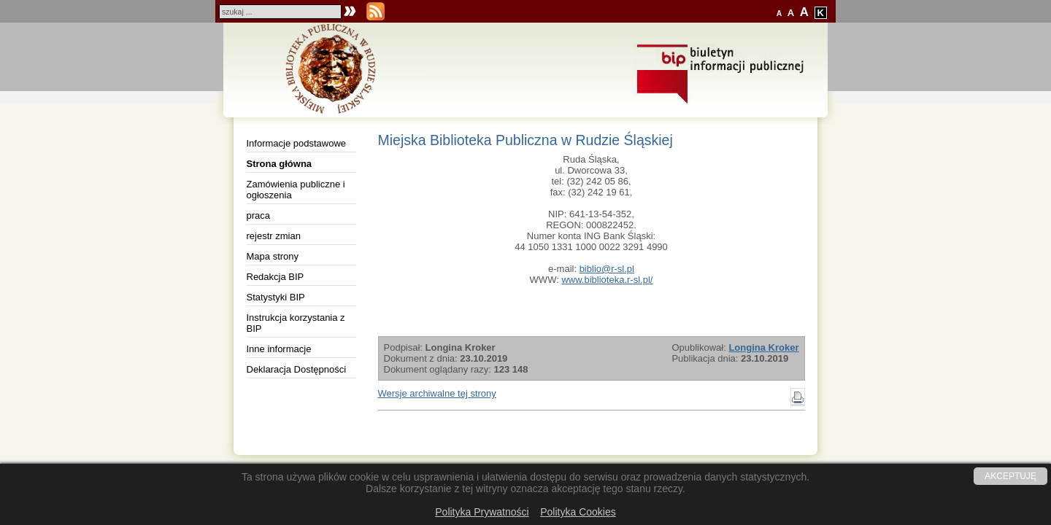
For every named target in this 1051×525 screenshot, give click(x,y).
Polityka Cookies (578, 512)
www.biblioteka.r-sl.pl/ (606, 279)
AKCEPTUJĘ (1010, 476)
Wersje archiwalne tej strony (437, 393)
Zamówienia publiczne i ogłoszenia (296, 190)
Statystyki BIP (276, 297)
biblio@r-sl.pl (607, 268)
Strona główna (279, 163)
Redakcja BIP (275, 276)
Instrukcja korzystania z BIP (296, 323)
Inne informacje (279, 348)
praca (259, 215)
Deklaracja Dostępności (297, 369)
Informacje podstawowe (297, 143)
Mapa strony (273, 256)
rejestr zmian (274, 235)
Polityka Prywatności (481, 512)
